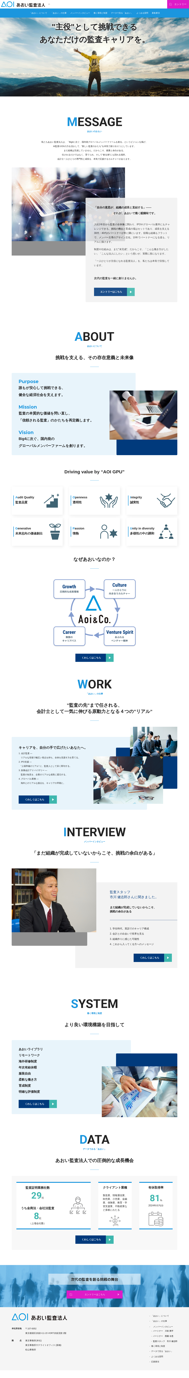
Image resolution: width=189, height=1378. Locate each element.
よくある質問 (142, 16)
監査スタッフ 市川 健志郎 (164, 1349)
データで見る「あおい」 (122, 16)
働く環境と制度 (100, 16)
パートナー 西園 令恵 (162, 1343)
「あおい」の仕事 (59, 16)
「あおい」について (38, 16)
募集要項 (156, 16)
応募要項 (153, 1369)
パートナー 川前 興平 (162, 1337)
